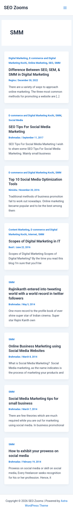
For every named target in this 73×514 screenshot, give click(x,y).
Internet (32, 234)
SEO (51, 62)
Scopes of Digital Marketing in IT (34, 241)
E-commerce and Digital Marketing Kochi (31, 115)
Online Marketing (37, 62)
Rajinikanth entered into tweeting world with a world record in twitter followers (36, 293)
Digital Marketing (18, 58)
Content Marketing (19, 229)
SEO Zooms (16, 7)
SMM (57, 62)
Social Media (16, 120)
